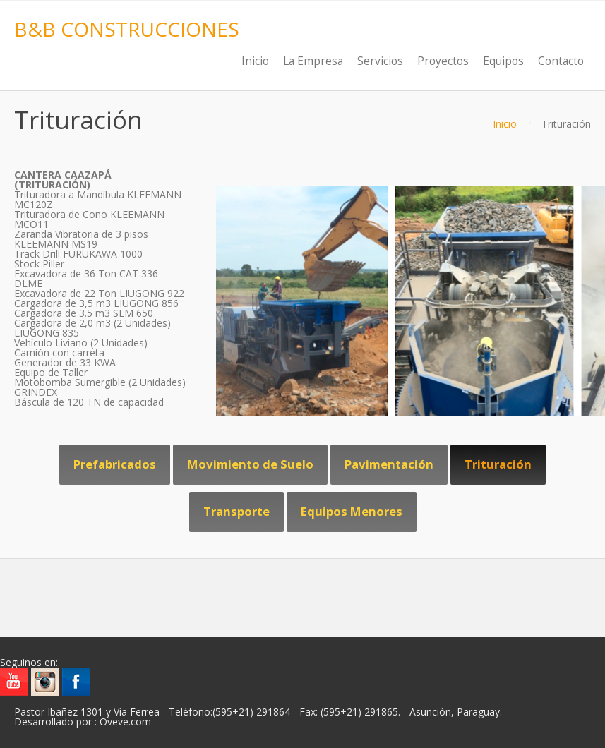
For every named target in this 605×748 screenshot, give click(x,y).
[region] (302, 301)
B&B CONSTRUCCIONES (126, 29)
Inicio (505, 124)
